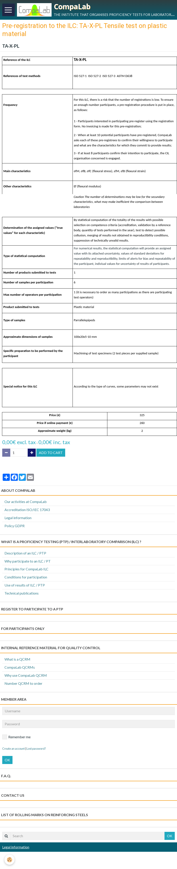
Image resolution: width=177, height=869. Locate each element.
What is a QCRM (17, 659)
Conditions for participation (25, 577)
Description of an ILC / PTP (25, 553)
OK (7, 760)
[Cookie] (9, 860)
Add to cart (51, 452)
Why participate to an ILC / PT (27, 561)
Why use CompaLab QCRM (25, 675)
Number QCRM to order (23, 683)
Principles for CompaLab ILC (26, 569)
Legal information (17, 518)
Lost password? (36, 748)
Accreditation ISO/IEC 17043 (27, 509)
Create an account (13, 748)
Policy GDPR (14, 526)
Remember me (16, 736)
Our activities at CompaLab (25, 501)
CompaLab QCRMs (19, 667)
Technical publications (21, 593)
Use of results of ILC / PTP (24, 585)
